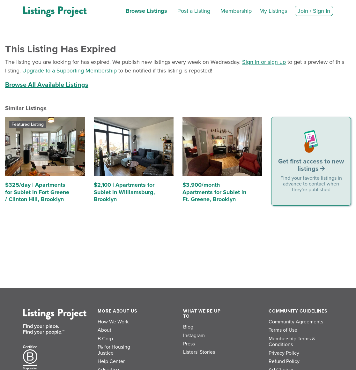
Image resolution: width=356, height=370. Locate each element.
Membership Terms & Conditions (292, 342)
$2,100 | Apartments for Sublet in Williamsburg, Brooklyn (124, 192)
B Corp (105, 339)
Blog (188, 327)
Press (189, 344)
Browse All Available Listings (46, 85)
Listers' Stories (199, 352)
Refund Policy (284, 361)
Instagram (194, 335)
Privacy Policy (284, 353)
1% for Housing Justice (114, 350)
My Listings (273, 10)
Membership (236, 10)
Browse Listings (146, 10)
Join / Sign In (314, 10)
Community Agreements (296, 322)
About (104, 330)
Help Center (111, 361)
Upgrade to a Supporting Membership (69, 70)
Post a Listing (193, 10)
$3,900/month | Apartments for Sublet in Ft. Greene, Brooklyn (214, 192)
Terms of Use (283, 330)
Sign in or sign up (264, 61)
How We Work (113, 322)
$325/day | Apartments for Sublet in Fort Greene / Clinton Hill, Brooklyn (37, 192)
